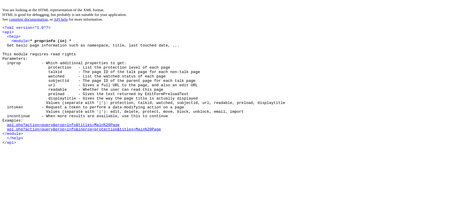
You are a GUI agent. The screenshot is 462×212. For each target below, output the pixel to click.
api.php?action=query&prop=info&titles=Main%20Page (63, 145)
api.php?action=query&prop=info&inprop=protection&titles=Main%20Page (84, 150)
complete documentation (28, 19)
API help (61, 19)
